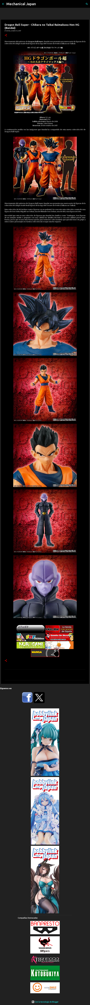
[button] (6, 35)
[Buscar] (86, 4)
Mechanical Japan (21, 4)
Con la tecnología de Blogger (45, 1002)
